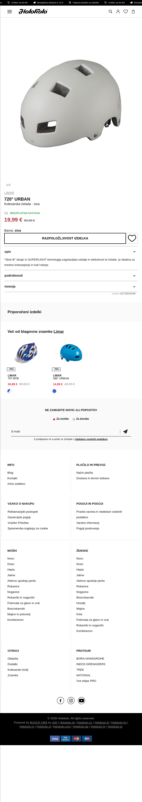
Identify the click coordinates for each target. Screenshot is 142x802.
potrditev (125, 431)
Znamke (13, 675)
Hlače (11, 569)
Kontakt (12, 478)
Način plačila (84, 472)
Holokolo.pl (101, 722)
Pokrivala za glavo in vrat (23, 603)
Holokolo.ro (26, 726)
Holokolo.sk (67, 722)
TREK (80, 669)
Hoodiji (80, 603)
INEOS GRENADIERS (90, 664)
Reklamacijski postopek (23, 511)
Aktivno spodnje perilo (21, 580)
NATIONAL (83, 675)
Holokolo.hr (98, 726)
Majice (80, 608)
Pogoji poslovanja (87, 528)
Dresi (10, 564)
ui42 (55, 722)
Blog (10, 472)
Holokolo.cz (84, 722)
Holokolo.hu (119, 722)
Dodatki (12, 664)
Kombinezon (15, 619)
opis (7, 251)
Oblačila (13, 658)
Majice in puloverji (18, 614)
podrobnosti (13, 275)
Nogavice (13, 592)
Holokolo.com (62, 726)
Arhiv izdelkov (16, 483)
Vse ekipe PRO (86, 681)
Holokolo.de (80, 726)
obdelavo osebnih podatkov (91, 439)
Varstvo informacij (87, 522)
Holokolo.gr (115, 726)
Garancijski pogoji (19, 517)
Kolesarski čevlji (18, 669)
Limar (9, 193)
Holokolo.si (44, 726)
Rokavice (13, 586)
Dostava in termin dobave (92, 478)
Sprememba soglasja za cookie (28, 528)
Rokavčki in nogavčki (20, 597)
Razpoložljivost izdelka (65, 238)
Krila (79, 614)
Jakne (11, 575)
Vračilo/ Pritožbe (18, 522)
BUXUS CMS (38, 722)
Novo (10, 558)
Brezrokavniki (16, 608)
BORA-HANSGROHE (90, 658)
